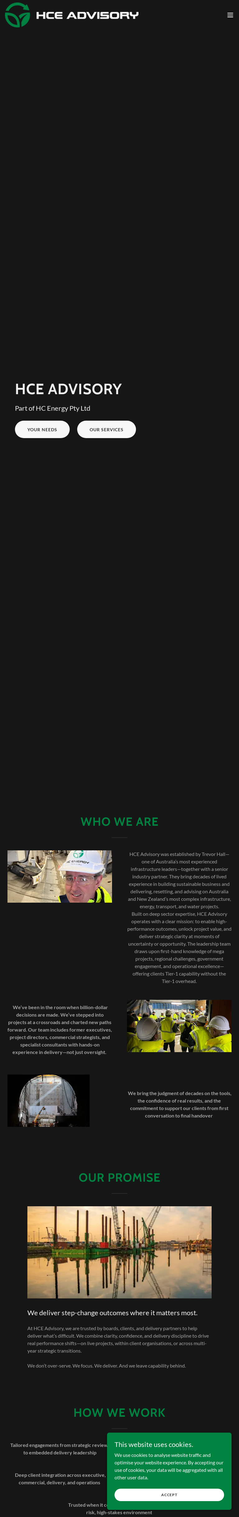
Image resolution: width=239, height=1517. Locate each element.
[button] (230, 15)
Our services (107, 429)
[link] (71, 14)
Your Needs (42, 429)
